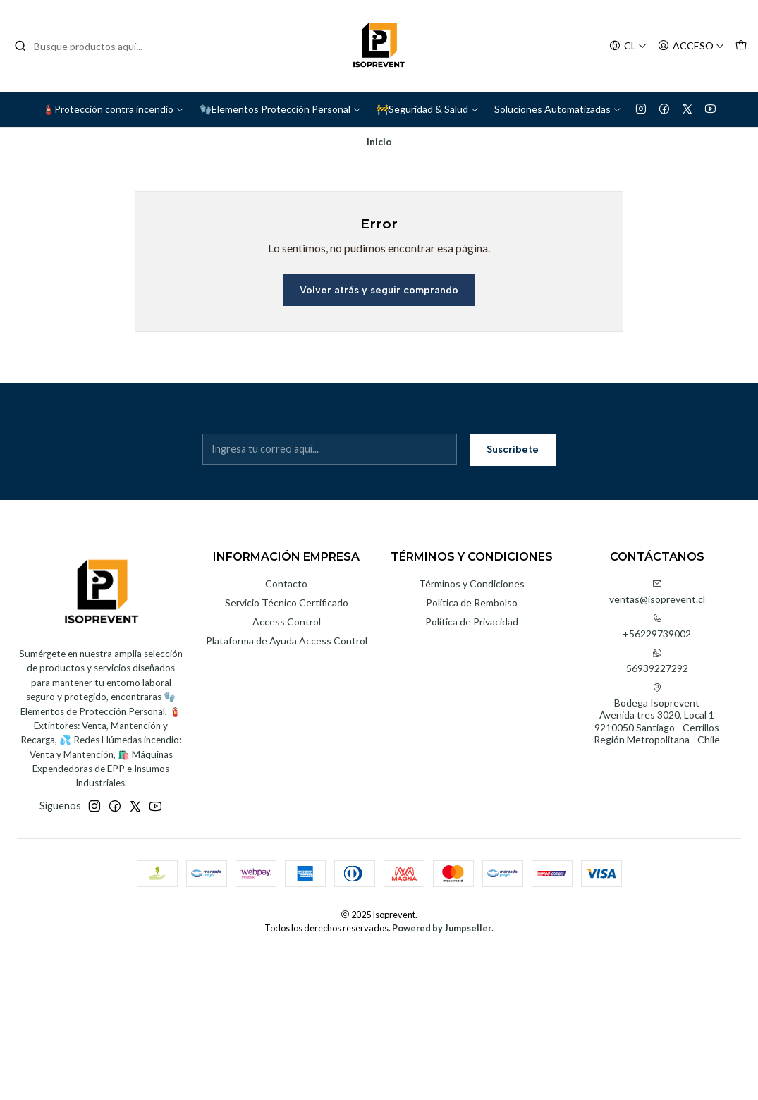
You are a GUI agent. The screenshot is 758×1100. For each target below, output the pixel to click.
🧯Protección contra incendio (113, 109)
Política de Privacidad (471, 622)
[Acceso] (691, 46)
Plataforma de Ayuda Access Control (286, 641)
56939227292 (657, 661)
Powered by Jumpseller (441, 928)
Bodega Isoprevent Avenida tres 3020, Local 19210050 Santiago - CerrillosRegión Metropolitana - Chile (657, 714)
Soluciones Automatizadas (558, 109)
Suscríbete (513, 450)
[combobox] (86, 46)
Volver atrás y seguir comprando (379, 290)
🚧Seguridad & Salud (428, 109)
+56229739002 (657, 626)
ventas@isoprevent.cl (657, 592)
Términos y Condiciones (472, 583)
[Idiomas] (628, 46)
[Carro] (741, 46)
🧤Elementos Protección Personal (281, 109)
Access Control (286, 622)
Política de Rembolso (472, 603)
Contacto (286, 583)
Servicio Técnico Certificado (286, 603)
